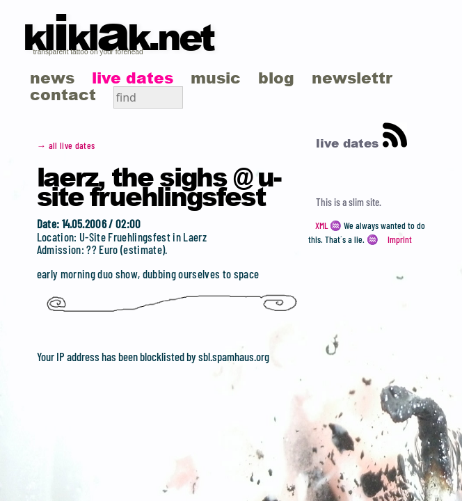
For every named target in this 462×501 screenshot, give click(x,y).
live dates (132, 77)
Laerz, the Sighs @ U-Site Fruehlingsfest (158, 186)
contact (63, 94)
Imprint (400, 239)
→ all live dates (66, 145)
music (216, 77)
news (52, 77)
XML (321, 225)
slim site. (365, 202)
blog (276, 77)
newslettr (352, 77)
